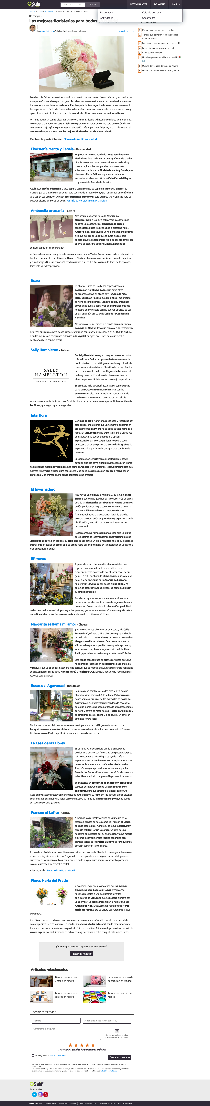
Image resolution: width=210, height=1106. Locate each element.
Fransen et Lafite (45, 813)
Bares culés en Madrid (152, 53)
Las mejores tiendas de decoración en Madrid (120, 979)
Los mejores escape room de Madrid (159, 48)
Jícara (35, 281)
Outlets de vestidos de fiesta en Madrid (160, 66)
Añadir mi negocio (82, 954)
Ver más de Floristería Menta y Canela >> (86, 201)
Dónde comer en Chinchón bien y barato (161, 71)
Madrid (36, 7)
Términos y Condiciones (88, 1103)
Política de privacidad (107, 1103)
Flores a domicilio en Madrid (80, 139)
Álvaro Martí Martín (47, 31)
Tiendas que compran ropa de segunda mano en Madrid (160, 37)
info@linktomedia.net (109, 1071)
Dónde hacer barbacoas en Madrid (158, 30)
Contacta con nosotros (67, 1103)
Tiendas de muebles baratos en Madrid (66, 995)
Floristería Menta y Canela (52, 149)
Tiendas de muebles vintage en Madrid (66, 979)
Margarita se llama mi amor (53, 624)
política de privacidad (58, 1055)
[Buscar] (93, 4)
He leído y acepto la (50, 1056)
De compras (48, 11)
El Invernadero (43, 489)
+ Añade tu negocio (126, 31)
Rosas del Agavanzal (48, 686)
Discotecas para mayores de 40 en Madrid (161, 43)
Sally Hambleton (44, 350)
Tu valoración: (63, 1049)
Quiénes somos (50, 1103)
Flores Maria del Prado (49, 881)
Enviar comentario (120, 1057)
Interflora (39, 415)
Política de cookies (125, 1103)
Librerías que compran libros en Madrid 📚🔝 (161, 59)
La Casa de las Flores (48, 743)
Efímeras (38, 559)
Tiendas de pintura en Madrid (120, 995)
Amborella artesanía (47, 211)
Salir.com (32, 11)
